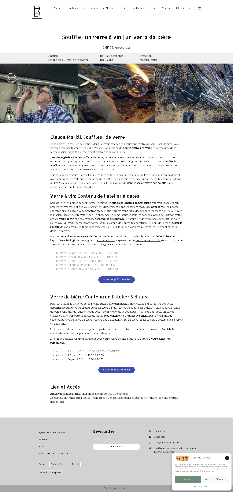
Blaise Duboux (106, 241)
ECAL (58, 183)
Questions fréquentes (52, 433)
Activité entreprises (145, 8)
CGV (41, 447)
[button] (227, 458)
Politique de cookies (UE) (54, 453)
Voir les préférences (215, 479)
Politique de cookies (200, 487)
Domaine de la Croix (148, 241)
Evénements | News (101, 8)
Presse (43, 440)
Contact (167, 8)
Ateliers (58, 8)
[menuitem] (183, 8)
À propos (122, 8)
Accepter (188, 479)
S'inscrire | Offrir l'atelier (116, 279)
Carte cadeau (76, 8)
